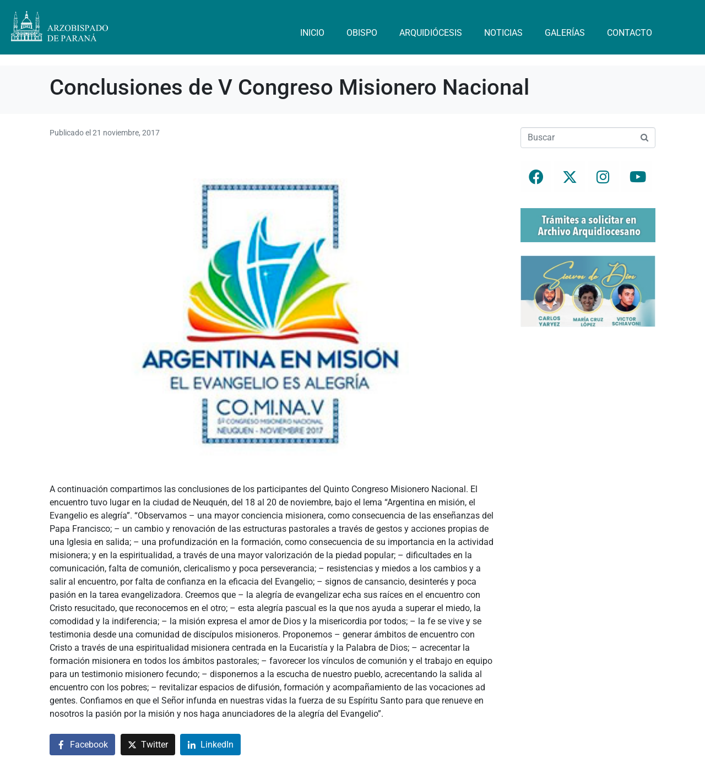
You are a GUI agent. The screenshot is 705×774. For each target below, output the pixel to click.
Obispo (361, 33)
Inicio (312, 33)
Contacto (629, 33)
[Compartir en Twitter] (148, 744)
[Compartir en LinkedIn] (210, 744)
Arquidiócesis (430, 33)
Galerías (565, 33)
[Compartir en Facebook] (82, 744)
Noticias (503, 33)
